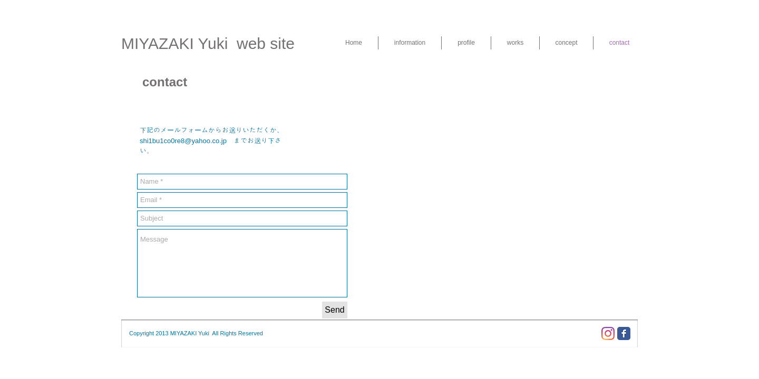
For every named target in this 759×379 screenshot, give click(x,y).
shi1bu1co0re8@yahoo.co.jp (183, 141)
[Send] (334, 310)
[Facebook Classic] (623, 333)
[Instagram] (608, 333)
